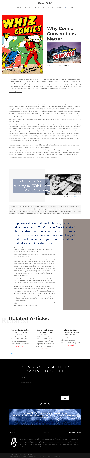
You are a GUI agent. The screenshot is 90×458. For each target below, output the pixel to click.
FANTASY (59, 7)
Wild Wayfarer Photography (53, 456)
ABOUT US (19, 7)
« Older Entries (12, 353)
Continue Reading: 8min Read (15, 92)
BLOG (72, 7)
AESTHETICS (51, 7)
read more (19, 346)
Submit (65, 398)
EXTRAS (66, 7)
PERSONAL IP (34, 7)
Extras (56, 23)
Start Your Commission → (45, 421)
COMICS (26, 7)
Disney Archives (77, 196)
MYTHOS (43, 7)
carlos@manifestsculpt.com (74, 432)
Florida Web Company (21, 456)
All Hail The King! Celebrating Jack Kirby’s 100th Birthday (70, 332)
